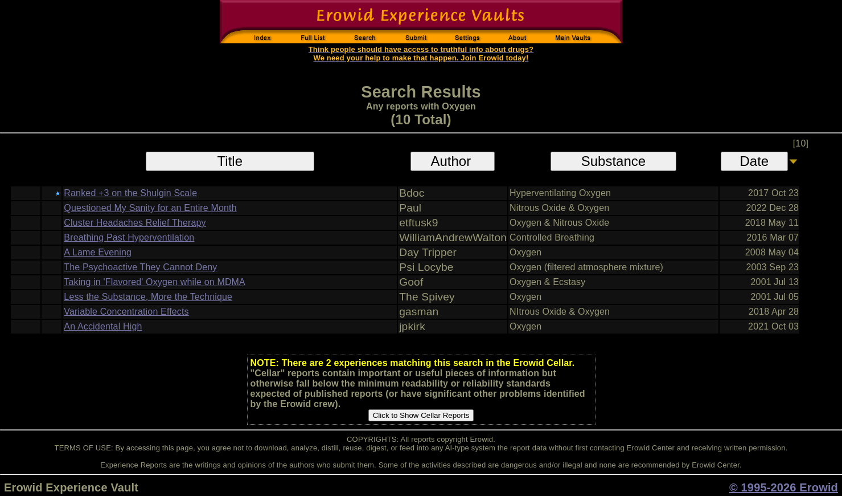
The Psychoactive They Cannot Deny (140, 267)
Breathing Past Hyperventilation (129, 237)
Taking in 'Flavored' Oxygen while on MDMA (154, 282)
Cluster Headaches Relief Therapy (135, 222)
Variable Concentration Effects (126, 311)
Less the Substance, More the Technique (148, 297)
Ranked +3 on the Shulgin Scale (130, 193)
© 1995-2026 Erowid (783, 487)
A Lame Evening (98, 252)
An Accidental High (103, 326)
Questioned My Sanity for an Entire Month (150, 208)
